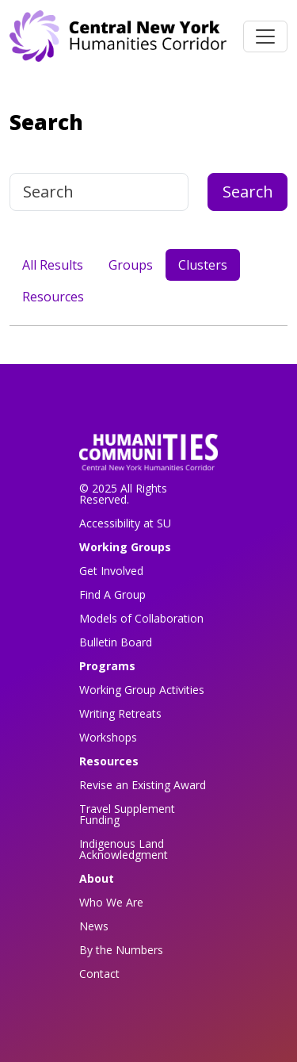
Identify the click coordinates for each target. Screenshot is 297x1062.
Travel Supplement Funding (127, 814)
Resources (53, 296)
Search (248, 191)
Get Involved (111, 570)
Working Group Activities (141, 689)
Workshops (108, 737)
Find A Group (112, 594)
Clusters (202, 265)
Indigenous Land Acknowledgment (123, 849)
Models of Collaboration (141, 618)
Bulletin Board (115, 642)
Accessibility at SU (125, 523)
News (94, 926)
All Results (52, 265)
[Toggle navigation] (265, 36)
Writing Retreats (120, 713)
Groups (131, 265)
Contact (99, 973)
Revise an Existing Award (142, 784)
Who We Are (111, 902)
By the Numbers (121, 949)
